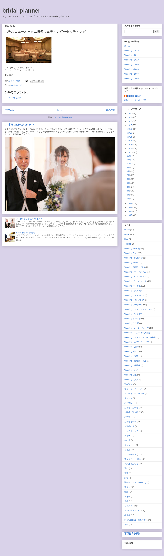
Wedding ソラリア (133, 314)
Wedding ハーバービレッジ (136, 328)
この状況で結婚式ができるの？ (20, 124)
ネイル (127, 450)
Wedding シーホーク (133, 304)
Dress (127, 230)
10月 (129, 163)
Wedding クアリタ (133, 290)
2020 (129, 113)
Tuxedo (127, 244)
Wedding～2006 (131, 78)
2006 (129, 215)
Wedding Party (130, 253)
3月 (128, 191)
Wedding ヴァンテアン (135, 276)
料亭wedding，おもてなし (136, 520)
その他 (127, 440)
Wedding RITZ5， (132, 262)
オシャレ (128, 398)
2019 (129, 117)
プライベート (130, 454)
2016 (129, 129)
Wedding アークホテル (135, 272)
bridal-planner (21, 10)
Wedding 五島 (131, 356)
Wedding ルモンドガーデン (137, 342)
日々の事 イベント (132, 510)
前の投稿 (110, 110)
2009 (129, 203)
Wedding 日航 (130, 375)
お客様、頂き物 (131, 412)
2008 (129, 207)
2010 (129, 152)
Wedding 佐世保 (132, 365)
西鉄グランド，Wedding (135, 482)
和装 (126, 524)
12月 (129, 156)
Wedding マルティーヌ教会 (137, 333)
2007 (129, 211)
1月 (128, 198)
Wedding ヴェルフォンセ (135, 281)
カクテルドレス (131, 431)
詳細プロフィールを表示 (135, 100)
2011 (129, 148)
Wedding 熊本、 (131, 351)
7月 (128, 175)
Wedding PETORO (133, 258)
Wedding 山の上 (132, 370)
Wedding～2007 (131, 74)
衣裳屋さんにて (131, 464)
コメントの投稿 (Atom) (62, 117)
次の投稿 (9, 110)
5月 (128, 183)
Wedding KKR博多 (132, 248)
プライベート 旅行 (132, 459)
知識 (126, 492)
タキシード (129, 445)
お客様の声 (129, 426)
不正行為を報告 (132, 533)
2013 (129, 141)
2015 (129, 133)
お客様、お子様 (131, 407)
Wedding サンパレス (134, 300)
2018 (129, 121)
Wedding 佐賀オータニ (135, 361)
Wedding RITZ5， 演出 (134, 267)
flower (127, 234)
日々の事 (128, 506)
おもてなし (129, 403)
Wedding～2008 (131, 69)
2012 (129, 144)
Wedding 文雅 (131, 379)
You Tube (128, 384)
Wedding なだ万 (131, 323)
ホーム (59, 110)
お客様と (128, 417)
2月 (128, 195)
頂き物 (127, 496)
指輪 (126, 473)
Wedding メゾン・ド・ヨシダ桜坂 (140, 337)
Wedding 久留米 (131, 347)
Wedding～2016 (131, 50)
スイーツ (128, 435)
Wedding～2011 (131, 55)
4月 (128, 187)
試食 (126, 478)
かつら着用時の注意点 (25, 233)
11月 (129, 160)
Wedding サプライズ (134, 295)
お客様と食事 (130, 421)
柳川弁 (127, 515)
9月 (128, 167)
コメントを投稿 (14, 98)
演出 (126, 468)
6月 (128, 179)
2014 (129, 137)
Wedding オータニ (19, 85)
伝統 (126, 501)
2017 (129, 125)
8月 (128, 171)
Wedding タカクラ (132, 318)
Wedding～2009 (131, 64)
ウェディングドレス (133, 389)
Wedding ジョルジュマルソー (138, 309)
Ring (126, 239)
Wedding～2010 (131, 60)
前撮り (127, 487)
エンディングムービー (134, 393)
